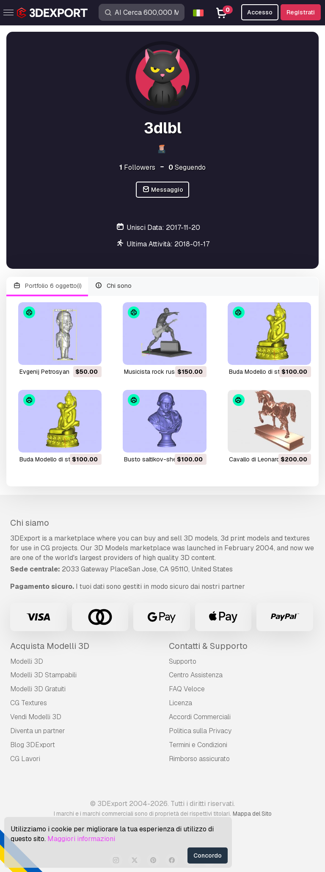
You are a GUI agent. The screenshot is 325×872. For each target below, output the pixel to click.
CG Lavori (25, 758)
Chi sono (113, 286)
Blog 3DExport (32, 744)
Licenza (180, 702)
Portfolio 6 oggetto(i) (47, 286)
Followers (137, 167)
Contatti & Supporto (208, 645)
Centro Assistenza (196, 675)
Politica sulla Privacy (200, 730)
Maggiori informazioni (81, 838)
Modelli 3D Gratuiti (38, 688)
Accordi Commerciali (200, 716)
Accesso (260, 12)
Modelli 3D (26, 661)
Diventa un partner (37, 730)
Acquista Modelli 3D (49, 645)
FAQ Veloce (187, 688)
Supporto (182, 661)
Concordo (207, 855)
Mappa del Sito (252, 813)
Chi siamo (29, 522)
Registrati (300, 12)
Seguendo (187, 167)
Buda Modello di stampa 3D (266, 371)
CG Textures (28, 702)
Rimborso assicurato (199, 758)
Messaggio (163, 190)
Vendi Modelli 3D (35, 716)
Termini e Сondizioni (198, 744)
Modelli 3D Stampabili (43, 675)
